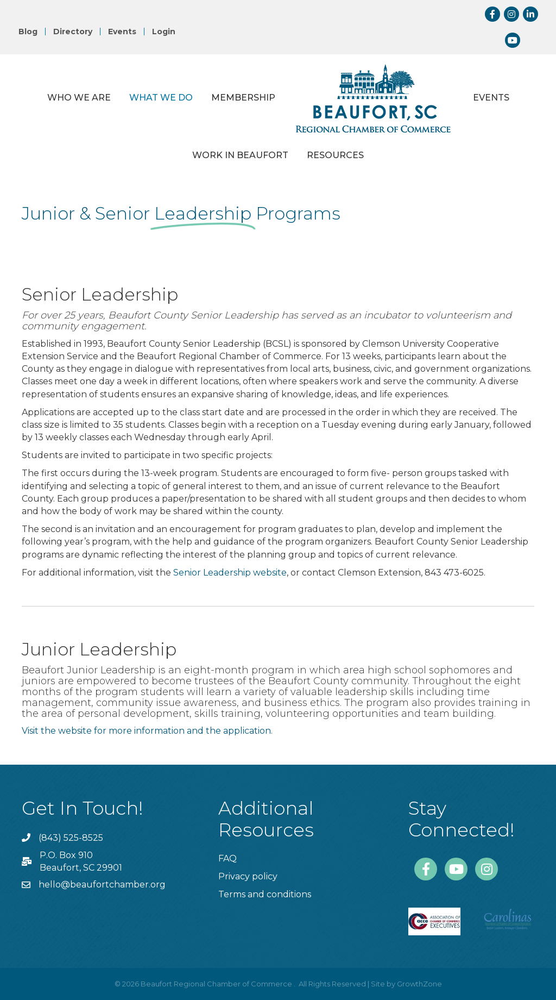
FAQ (227, 858)
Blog (27, 31)
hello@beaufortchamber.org (102, 884)
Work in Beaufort (240, 155)
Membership (243, 97)
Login (163, 31)
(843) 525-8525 (71, 838)
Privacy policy (247, 876)
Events (122, 31)
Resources (335, 155)
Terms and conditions (264, 894)
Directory (72, 31)
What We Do (161, 97)
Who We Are (79, 97)
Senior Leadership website (230, 572)
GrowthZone (419, 983)
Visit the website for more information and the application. (148, 731)
